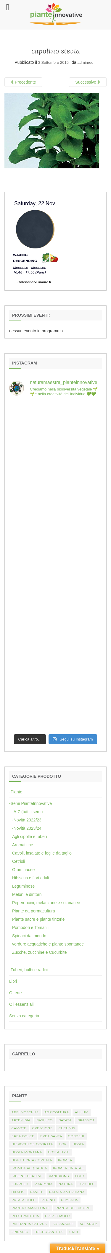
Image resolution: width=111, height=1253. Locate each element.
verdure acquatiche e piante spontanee (48, 944)
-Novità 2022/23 (26, 820)
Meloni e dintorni (27, 894)
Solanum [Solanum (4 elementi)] (89, 1224)
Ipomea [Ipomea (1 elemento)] (65, 1160)
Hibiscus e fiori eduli (30, 878)
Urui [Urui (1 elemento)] (73, 1232)
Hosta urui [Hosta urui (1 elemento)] (59, 1152)
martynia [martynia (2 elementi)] (43, 1184)
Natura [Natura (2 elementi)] (66, 1184)
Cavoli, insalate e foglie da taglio (42, 853)
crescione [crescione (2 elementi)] (42, 1128)
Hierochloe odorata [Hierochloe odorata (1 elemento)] (32, 1144)
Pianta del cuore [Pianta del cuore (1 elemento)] (73, 1208)
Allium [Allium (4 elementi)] (82, 1112)
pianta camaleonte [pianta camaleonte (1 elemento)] (31, 1208)
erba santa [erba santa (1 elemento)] (51, 1136)
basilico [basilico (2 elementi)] (44, 1120)
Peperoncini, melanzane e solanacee (46, 902)
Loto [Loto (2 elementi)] (79, 1176)
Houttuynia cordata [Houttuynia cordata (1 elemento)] (32, 1160)
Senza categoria (24, 1015)
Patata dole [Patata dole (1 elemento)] (24, 1200)
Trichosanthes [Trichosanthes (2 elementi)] (48, 1232)
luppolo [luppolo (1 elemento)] (20, 1184)
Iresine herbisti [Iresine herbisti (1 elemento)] (27, 1176)
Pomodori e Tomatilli (30, 927)
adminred (86, 62)
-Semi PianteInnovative (30, 803)
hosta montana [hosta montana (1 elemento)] (27, 1152)
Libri (13, 981)
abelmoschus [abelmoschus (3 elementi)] (25, 1112)
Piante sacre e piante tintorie (38, 919)
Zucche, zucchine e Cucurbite (39, 952)
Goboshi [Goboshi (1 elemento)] (76, 1136)
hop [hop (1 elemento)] (63, 1144)
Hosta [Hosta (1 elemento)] (78, 1144)
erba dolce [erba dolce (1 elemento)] (23, 1136)
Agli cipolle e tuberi (29, 836)
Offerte (15, 992)
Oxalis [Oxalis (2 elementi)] (18, 1192)
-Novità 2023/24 (26, 828)
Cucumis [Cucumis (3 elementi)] (67, 1128)
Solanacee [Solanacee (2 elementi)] (63, 1224)
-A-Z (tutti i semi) (27, 811)
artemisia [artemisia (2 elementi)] (21, 1120)
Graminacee (23, 869)
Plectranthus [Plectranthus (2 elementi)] (25, 1216)
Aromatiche (22, 844)
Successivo (87, 82)
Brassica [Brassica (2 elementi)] (86, 1120)
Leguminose (23, 886)
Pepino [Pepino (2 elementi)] (48, 1200)
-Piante (15, 792)
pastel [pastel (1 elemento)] (36, 1192)
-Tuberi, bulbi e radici (28, 969)
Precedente (23, 82)
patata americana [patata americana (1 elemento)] (67, 1192)
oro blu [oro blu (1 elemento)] (87, 1184)
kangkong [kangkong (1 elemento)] (59, 1176)
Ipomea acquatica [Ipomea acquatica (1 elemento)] (29, 1168)
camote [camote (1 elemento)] (19, 1128)
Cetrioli (18, 861)
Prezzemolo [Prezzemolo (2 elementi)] (57, 1216)
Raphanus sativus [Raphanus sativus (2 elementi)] (29, 1224)
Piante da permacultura (33, 911)
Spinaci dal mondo (29, 935)
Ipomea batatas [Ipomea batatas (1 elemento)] (68, 1168)
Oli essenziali (21, 1004)
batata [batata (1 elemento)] (65, 1120)
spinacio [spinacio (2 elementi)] (20, 1232)
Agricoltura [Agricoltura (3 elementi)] (56, 1112)
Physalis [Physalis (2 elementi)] (69, 1200)
